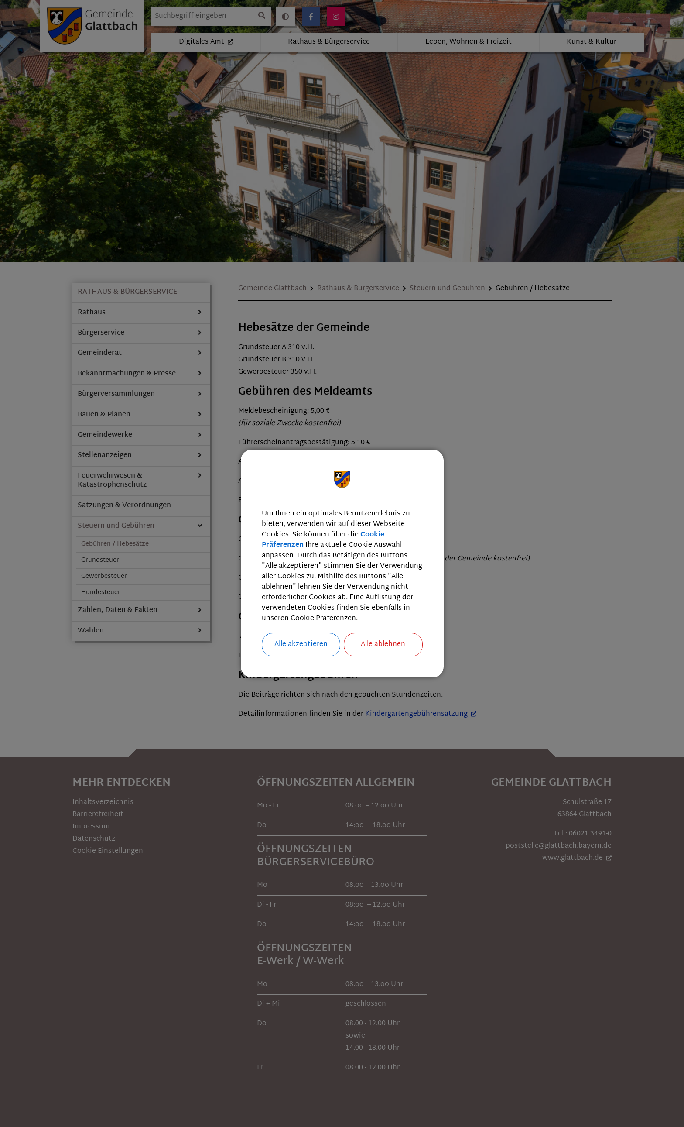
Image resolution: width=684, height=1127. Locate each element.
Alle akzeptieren (301, 644)
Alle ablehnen (383, 644)
